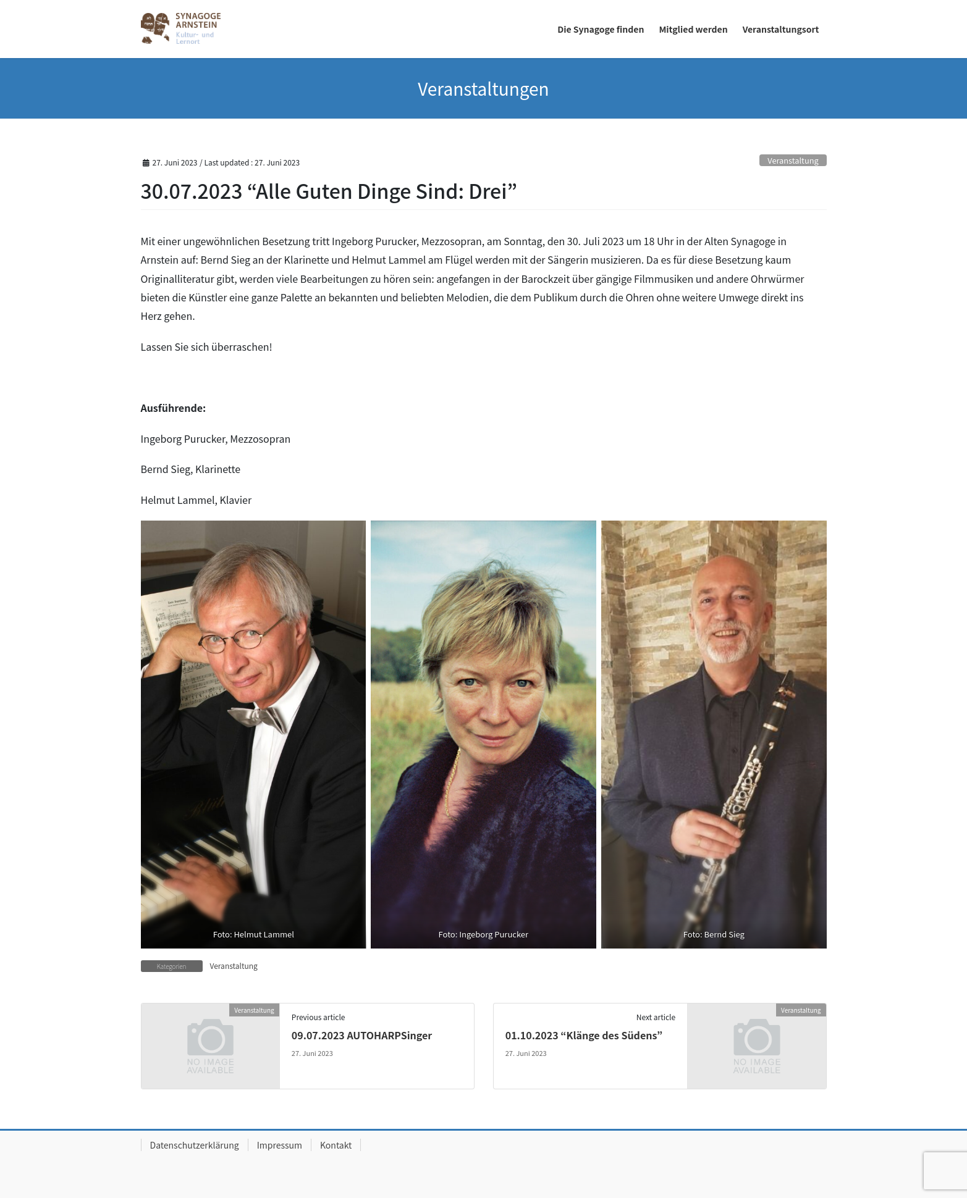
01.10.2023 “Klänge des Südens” (583, 1035)
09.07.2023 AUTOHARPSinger (362, 1035)
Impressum (279, 1145)
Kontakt (336, 1145)
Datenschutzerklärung (194, 1145)
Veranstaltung (792, 160)
